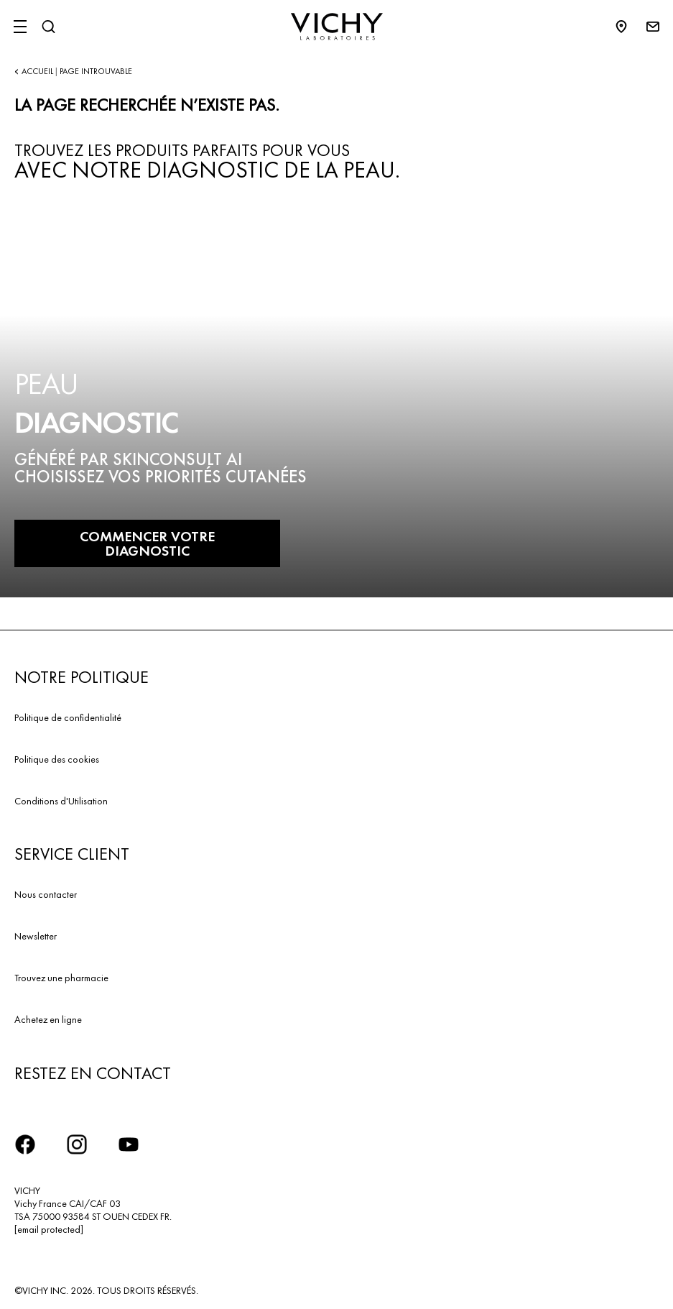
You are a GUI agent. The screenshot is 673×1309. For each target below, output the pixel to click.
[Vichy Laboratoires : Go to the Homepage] (337, 26)
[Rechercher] (48, 26)
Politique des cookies (56, 759)
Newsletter (35, 935)
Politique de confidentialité (67, 717)
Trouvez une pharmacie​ (61, 977)
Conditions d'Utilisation (61, 800)
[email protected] (48, 1229)
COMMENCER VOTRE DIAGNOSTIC (147, 543)
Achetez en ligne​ (48, 1019)
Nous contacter (45, 894)
